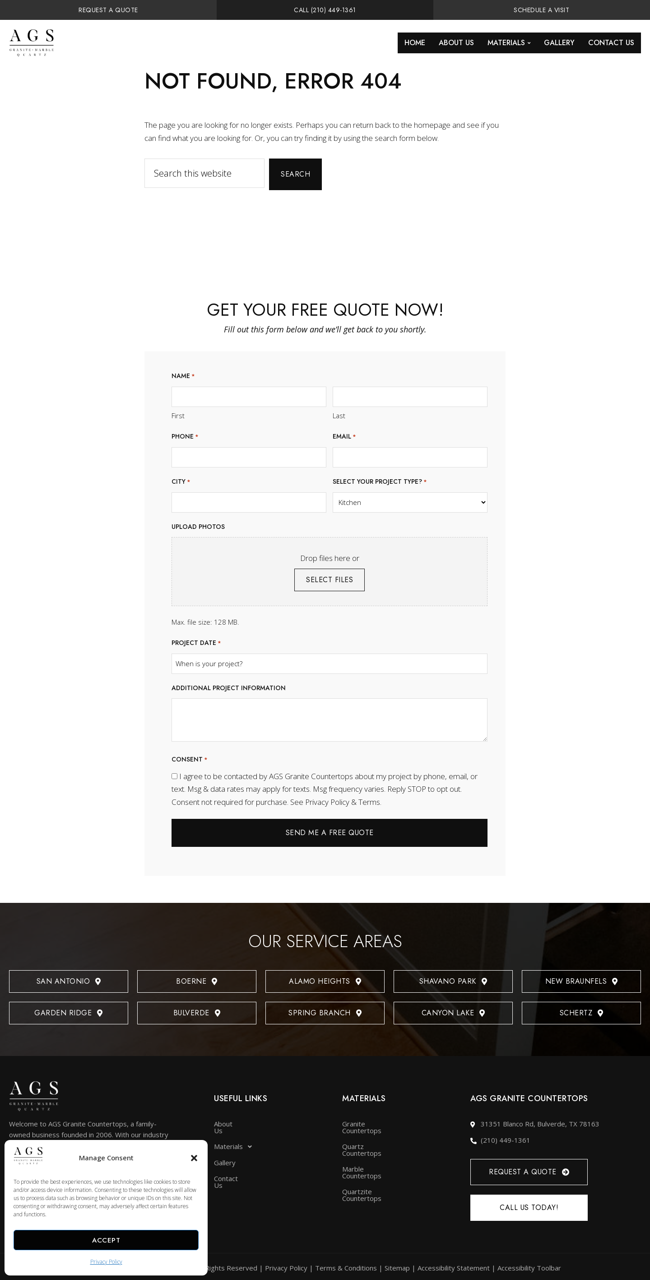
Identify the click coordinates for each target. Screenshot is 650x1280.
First (178, 415)
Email (344, 437)
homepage (432, 125)
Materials (509, 42)
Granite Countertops (374, 1121)
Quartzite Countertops (377, 1168)
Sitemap (397, 1265)
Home (414, 42)
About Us (456, 42)
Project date (196, 643)
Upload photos (198, 526)
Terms (369, 802)
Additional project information (229, 687)
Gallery (559, 42)
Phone (185, 437)
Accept (106, 1240)
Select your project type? (380, 482)
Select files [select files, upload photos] (329, 580)
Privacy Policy (106, 1262)
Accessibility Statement (454, 1265)
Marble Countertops (373, 1153)
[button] (194, 1158)
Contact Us (611, 42)
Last (339, 415)
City (181, 482)
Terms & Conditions (346, 1265)
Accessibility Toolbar (529, 1265)
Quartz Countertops (373, 1137)
